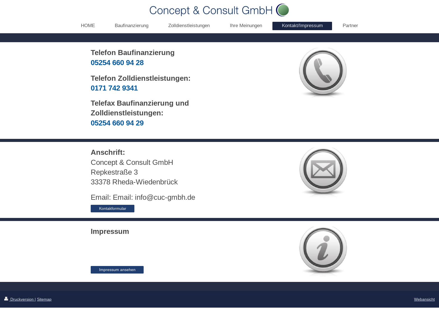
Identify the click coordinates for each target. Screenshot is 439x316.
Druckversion (19, 299)
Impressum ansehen (117, 269)
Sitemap (44, 299)
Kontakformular (112, 208)
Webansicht (424, 299)
